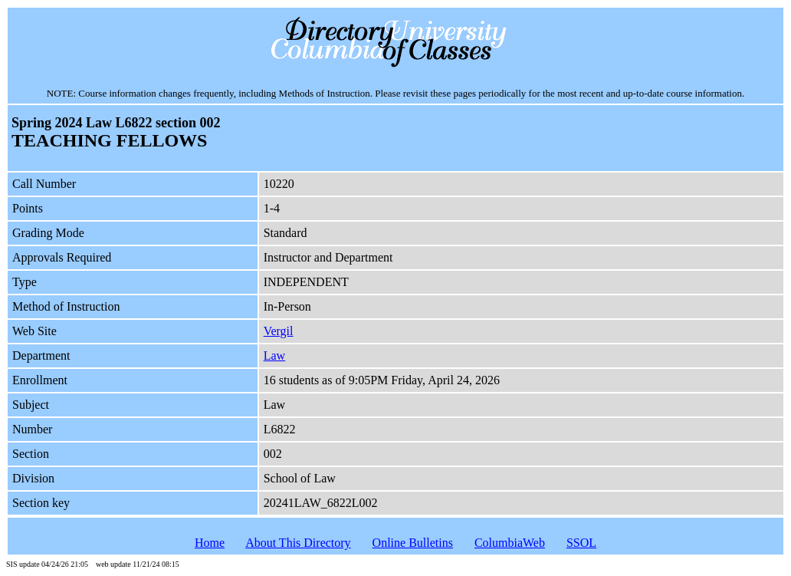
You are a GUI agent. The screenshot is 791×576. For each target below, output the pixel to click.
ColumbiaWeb (509, 542)
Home (210, 542)
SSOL (581, 542)
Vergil (279, 330)
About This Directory (297, 542)
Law (274, 355)
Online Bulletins (413, 542)
